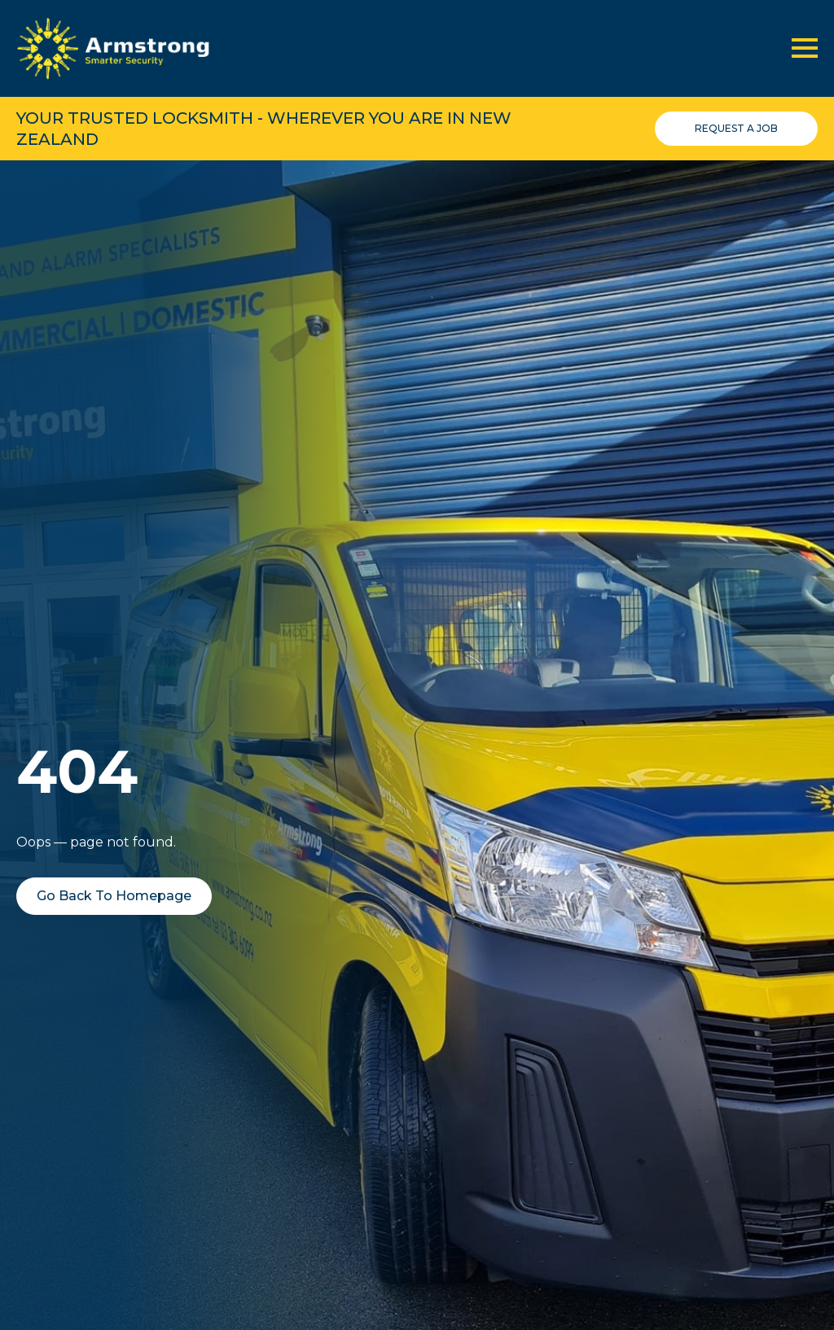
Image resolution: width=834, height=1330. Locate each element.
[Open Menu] (805, 48)
